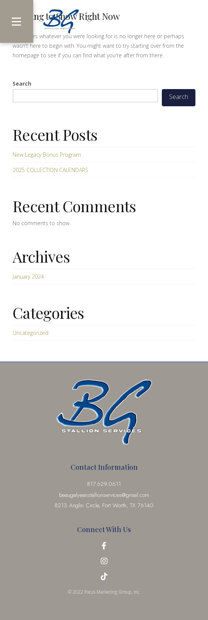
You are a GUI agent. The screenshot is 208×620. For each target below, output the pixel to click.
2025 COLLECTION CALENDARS (50, 170)
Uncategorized (30, 332)
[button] (16, 21)
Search (22, 83)
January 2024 (28, 276)
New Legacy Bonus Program (47, 154)
